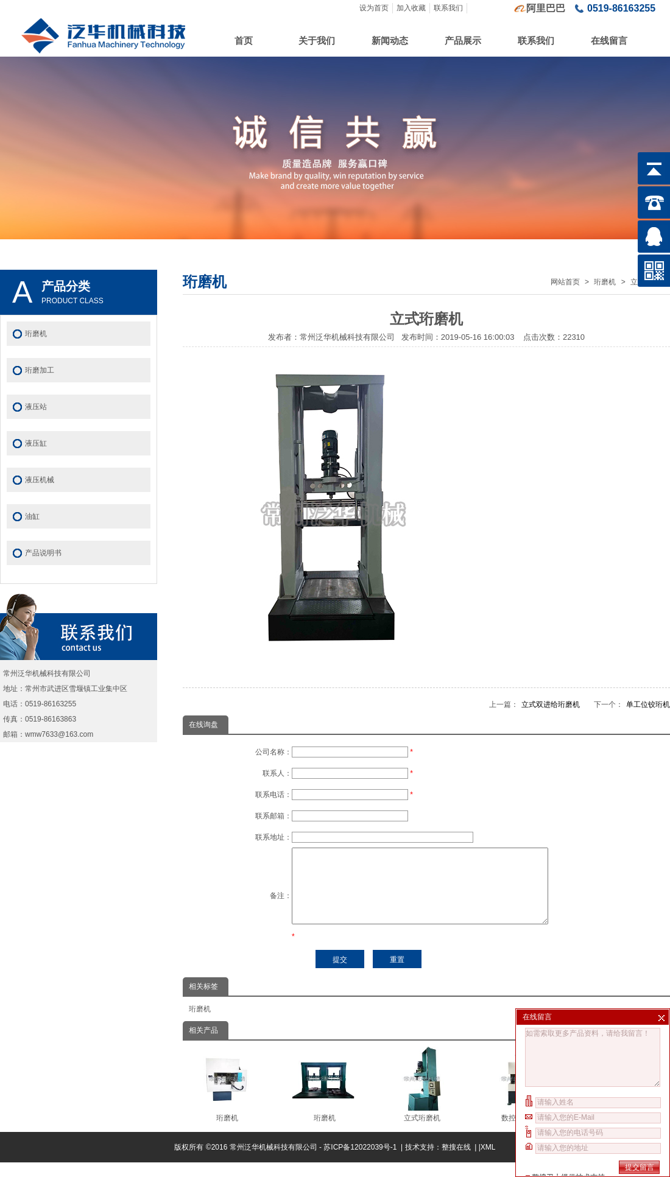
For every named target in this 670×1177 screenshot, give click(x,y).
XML (488, 1162)
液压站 (36, 406)
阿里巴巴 (545, 8)
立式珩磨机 (422, 1099)
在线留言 (609, 40)
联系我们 (448, 8)
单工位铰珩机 (648, 704)
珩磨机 (605, 282)
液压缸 (36, 443)
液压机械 (39, 480)
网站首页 (565, 282)
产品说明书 (43, 553)
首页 (243, 40)
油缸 (32, 516)
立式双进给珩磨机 (550, 704)
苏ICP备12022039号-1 (360, 1162)
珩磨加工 (39, 370)
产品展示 (463, 40)
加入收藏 (411, 8)
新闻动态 (390, 40)
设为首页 (374, 8)
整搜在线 (456, 1162)
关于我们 (316, 40)
